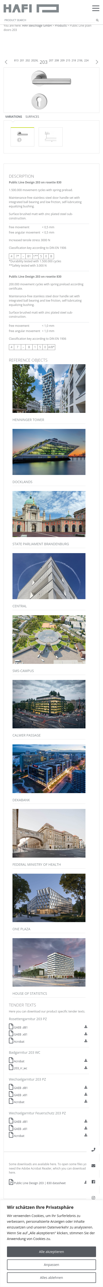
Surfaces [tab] (32, 116)
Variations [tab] (13, 116)
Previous (6, 62)
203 (44, 62)
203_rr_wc (18, 1068)
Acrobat (16, 1041)
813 (16, 60)
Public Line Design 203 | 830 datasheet (37, 1183)
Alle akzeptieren (51, 1251)
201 (22, 60)
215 (68, 60)
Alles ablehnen (51, 1277)
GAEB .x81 (18, 1034)
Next (97, 62)
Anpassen (51, 1264)
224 (86, 60)
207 (51, 60)
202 (27, 60)
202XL (34, 60)
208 (57, 60)
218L (80, 60)
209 (62, 60)
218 (74, 60)
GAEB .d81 (18, 1027)
